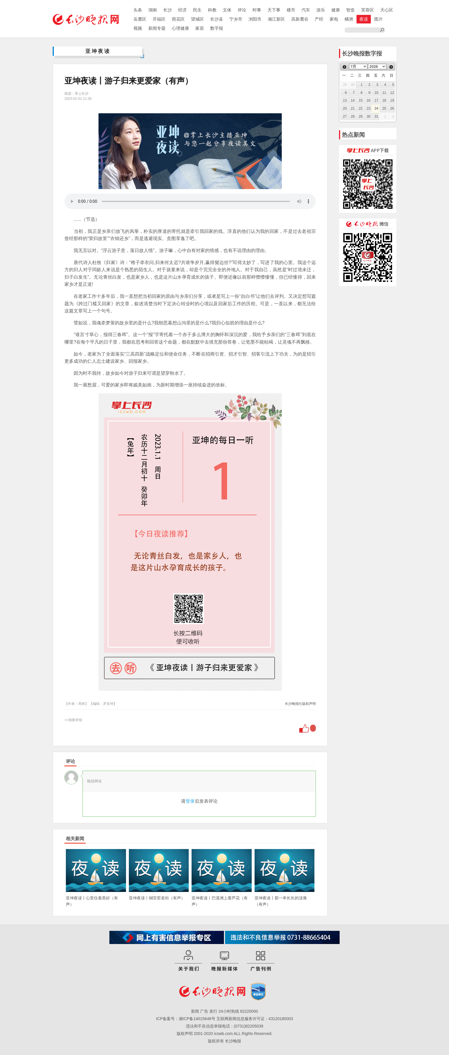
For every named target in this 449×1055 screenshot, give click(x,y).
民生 (197, 9)
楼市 (291, 9)
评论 (242, 9)
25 (384, 108)
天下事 (273, 9)
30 (368, 116)
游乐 (320, 9)
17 (376, 100)
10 (376, 93)
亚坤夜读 (98, 51)
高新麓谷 (299, 19)
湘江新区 (276, 19)
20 (345, 108)
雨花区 (178, 19)
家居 (199, 28)
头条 (137, 9)
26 (392, 108)
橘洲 (348, 19)
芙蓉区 (367, 9)
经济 (182, 9)
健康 (335, 9)
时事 (257, 9)
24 (376, 108)
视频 (137, 28)
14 (353, 100)
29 (361, 116)
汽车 (306, 9)
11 (384, 93)
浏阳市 (255, 19)
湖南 (152, 9)
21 (353, 108)
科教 (212, 9)
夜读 (363, 19)
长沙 (167, 9)
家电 (334, 19)
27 (345, 116)
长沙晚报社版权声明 (300, 704)
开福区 (159, 19)
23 (368, 108)
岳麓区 (139, 19)
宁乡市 (235, 19)
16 (368, 100)
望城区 (197, 19)
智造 (350, 9)
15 (361, 100)
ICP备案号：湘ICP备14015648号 (185, 1018)
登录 (190, 801)
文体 (227, 9)
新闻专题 (157, 28)
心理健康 (180, 28)
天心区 (386, 9)
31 (376, 116)
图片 (378, 19)
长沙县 (216, 19)
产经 (319, 19)
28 (353, 116)
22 (361, 108)
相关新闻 (75, 838)
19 (392, 100)
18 (384, 100)
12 (392, 93)
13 (345, 100)
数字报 (216, 28)
